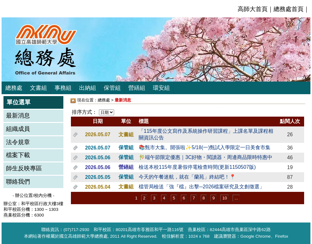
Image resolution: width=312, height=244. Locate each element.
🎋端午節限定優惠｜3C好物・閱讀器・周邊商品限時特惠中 (205, 157)
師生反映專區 (24, 168)
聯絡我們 (18, 181)
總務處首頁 (288, 9)
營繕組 (136, 88)
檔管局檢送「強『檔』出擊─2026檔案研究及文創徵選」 (201, 186)
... (236, 198)
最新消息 (18, 115)
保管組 (112, 88)
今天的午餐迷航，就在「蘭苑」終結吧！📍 (187, 177)
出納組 (87, 88)
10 (224, 198)
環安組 (161, 88)
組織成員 (18, 128)
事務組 (63, 88)
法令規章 (18, 142)
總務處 (13, 88)
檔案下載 (18, 155)
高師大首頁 (253, 9)
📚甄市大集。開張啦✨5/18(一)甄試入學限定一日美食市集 (204, 147)
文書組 (38, 88)
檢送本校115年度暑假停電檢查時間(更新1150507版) (197, 167)
